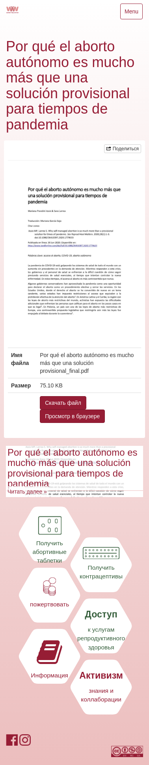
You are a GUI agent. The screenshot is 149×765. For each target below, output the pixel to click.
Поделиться (122, 149)
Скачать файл (63, 403)
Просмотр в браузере (72, 416)
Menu (133, 13)
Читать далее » (27, 491)
